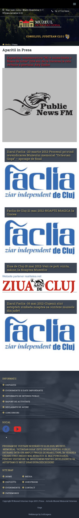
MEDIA (28, 476)
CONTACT (30, 487)
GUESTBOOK (31, 482)
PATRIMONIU (12, 493)
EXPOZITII (10, 384)
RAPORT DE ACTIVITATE (17, 401)
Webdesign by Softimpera (39, 514)
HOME (8, 476)
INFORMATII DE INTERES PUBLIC (22, 396)
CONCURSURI (12, 412)
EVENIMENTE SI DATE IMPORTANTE (24, 390)
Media (8, 44)
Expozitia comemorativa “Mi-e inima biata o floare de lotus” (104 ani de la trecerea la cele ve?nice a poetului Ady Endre (39, 61)
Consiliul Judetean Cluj (45, 36)
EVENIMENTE (12, 487)
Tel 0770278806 (62, 11)
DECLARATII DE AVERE (17, 407)
